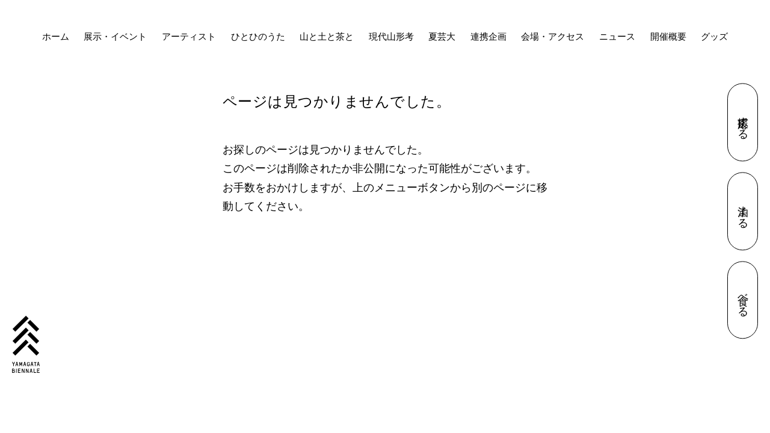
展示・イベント (115, 36)
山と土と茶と (327, 36)
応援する (743, 122)
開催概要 (668, 36)
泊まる (743, 211)
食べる (743, 300)
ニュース (617, 36)
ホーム (55, 36)
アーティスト (189, 36)
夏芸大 (441, 36)
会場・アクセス (552, 36)
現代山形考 (391, 36)
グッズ (714, 36)
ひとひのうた (258, 36)
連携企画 (488, 36)
